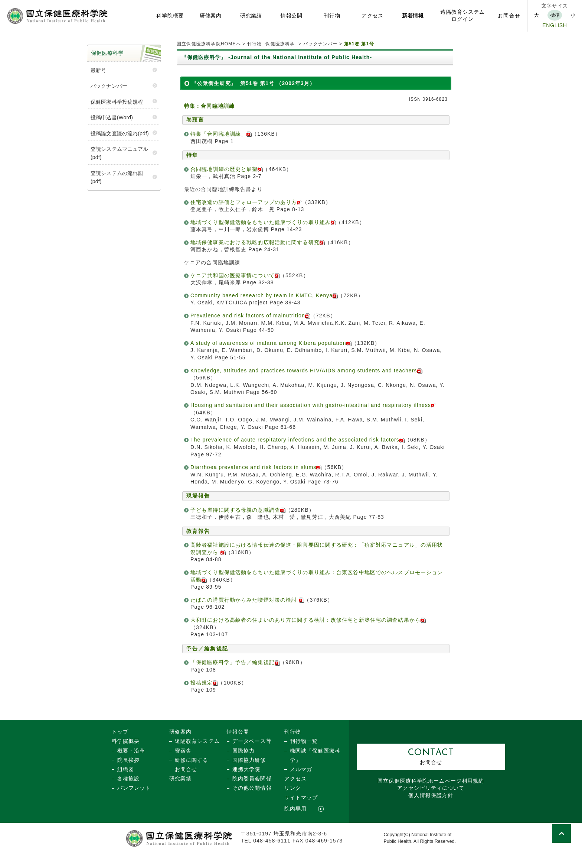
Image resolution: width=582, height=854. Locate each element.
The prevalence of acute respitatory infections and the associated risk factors (297, 440)
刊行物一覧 (304, 741)
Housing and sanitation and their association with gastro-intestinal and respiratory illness (313, 405)
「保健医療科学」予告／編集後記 (235, 662)
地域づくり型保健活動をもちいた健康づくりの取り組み (263, 222)
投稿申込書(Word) (112, 117)
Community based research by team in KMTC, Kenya (264, 295)
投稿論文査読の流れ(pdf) (120, 133)
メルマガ (301, 769)
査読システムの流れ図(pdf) (117, 177)
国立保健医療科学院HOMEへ (209, 43)
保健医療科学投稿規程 (117, 102)
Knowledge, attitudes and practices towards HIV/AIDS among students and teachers (306, 370)
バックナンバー (320, 43)
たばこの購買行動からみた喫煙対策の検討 (247, 600)
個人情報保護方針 (430, 795)
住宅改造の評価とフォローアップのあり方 (246, 202)
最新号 (98, 70)
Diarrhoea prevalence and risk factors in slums (255, 467)
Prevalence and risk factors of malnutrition (250, 315)
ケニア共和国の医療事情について (235, 275)
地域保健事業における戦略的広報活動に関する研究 (257, 242)
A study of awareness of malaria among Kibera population (271, 343)
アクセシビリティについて (430, 788)
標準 (555, 15)
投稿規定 (204, 683)
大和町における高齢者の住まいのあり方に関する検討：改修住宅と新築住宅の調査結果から (308, 620)
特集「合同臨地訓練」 (221, 134)
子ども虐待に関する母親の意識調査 (237, 510)
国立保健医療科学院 (430, 781)
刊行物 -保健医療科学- (272, 43)
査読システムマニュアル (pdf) (119, 153)
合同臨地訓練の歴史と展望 (224, 169)
